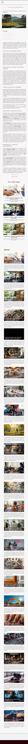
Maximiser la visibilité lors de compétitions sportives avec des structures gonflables (13, 606)
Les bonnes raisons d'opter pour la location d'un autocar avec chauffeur (14, 720)
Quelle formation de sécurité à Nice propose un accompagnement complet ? (14, 472)
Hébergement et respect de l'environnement (8, 39)
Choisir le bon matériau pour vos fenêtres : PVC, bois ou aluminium (13, 585)
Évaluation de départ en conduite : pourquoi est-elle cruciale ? (14, 218)
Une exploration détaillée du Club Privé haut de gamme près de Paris (14, 662)
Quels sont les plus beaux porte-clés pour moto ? (13, 567)
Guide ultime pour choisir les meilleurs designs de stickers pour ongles (14, 625)
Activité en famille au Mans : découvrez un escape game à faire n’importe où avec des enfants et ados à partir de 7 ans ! (14, 550)
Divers (6, 7)
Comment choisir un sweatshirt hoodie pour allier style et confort (13, 529)
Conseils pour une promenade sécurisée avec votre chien (12, 434)
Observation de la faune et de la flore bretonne (9, 34)
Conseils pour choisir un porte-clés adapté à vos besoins (14, 319)
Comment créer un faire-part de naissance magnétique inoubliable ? (14, 395)
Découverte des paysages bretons (7, 32)
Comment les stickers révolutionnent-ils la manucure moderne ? (14, 198)
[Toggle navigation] (2, 2)
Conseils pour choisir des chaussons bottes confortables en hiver (14, 376)
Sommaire (5, 31)
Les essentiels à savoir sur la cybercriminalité (12, 700)
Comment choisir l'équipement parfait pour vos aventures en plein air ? (14, 415)
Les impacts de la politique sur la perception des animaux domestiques (13, 453)
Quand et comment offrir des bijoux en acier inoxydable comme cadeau (14, 642)
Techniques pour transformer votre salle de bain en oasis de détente (14, 237)
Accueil (3, 7)
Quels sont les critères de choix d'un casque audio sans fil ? (14, 681)
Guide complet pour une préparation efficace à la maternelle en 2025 (14, 510)
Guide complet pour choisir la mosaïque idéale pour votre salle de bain (14, 492)
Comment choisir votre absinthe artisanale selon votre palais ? (13, 338)
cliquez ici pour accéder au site (19, 105)
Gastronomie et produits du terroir (7, 37)
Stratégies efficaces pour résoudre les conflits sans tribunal (14, 357)
